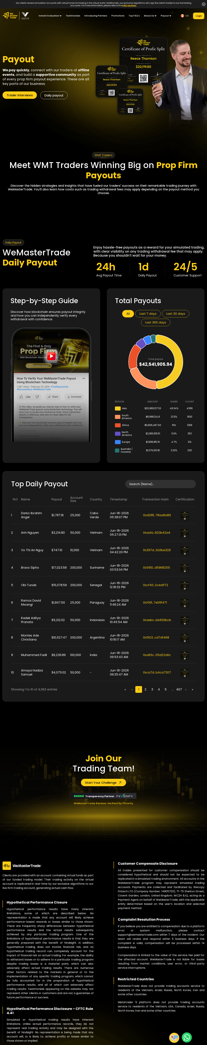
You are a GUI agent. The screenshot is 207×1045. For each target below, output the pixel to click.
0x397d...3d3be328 (157, 550)
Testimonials (73, 15)
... (172, 689)
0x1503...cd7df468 (156, 637)
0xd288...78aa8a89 (157, 515)
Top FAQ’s (134, 15)
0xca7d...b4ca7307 (157, 672)
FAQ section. (129, 5)
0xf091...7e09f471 (155, 602)
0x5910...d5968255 (156, 567)
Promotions (117, 15)
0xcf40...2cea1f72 (155, 585)
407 (179, 689)
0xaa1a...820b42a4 (156, 532)
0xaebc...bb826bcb (157, 620)
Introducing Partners (95, 15)
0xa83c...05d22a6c (157, 655)
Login (199, 15)
